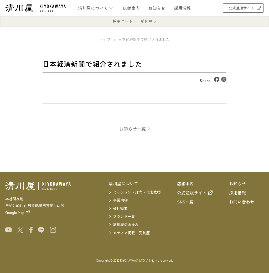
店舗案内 (131, 8)
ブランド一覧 (124, 216)
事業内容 (120, 200)
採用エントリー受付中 (132, 21)
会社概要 (120, 208)
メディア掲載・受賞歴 (131, 232)
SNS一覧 (185, 201)
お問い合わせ (241, 201)
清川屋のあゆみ (126, 224)
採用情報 (182, 8)
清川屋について (93, 8)
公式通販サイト (243, 8)
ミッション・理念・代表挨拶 (137, 192)
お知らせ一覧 (132, 131)
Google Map (14, 212)
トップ (105, 39)
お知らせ (156, 8)
